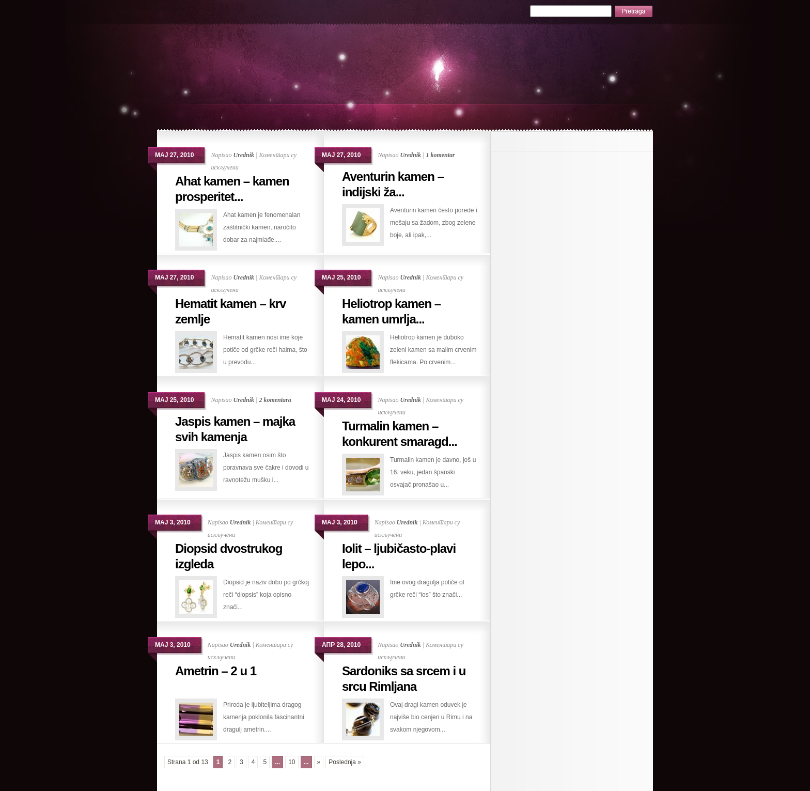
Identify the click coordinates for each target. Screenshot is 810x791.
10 (291, 762)
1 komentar (440, 155)
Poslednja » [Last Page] (345, 762)
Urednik (243, 155)
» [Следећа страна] (319, 762)
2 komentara (275, 400)
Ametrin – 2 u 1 (215, 671)
